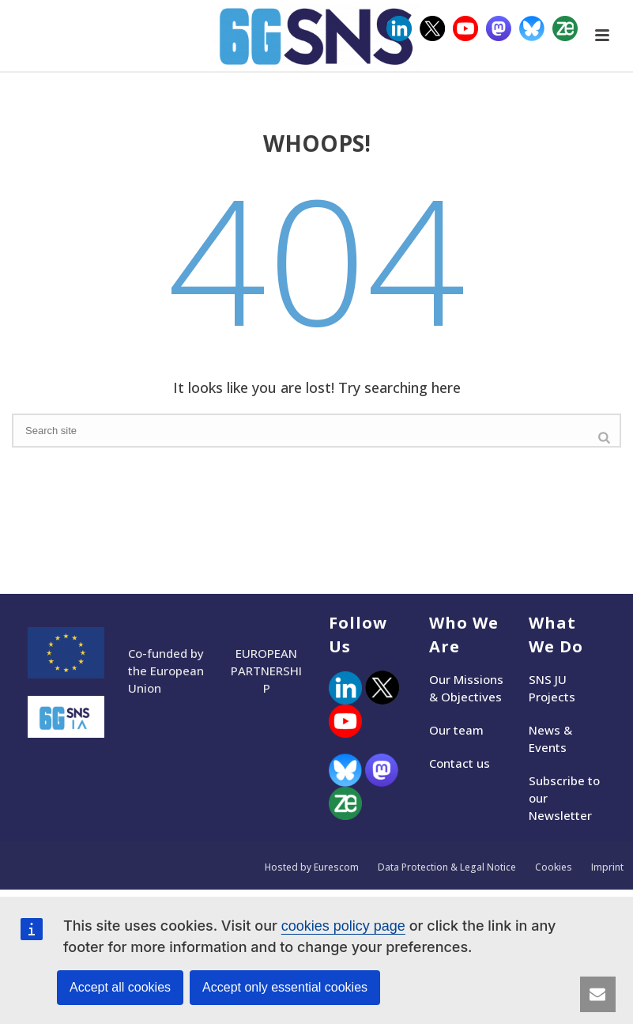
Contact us (459, 763)
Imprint (607, 867)
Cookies (553, 867)
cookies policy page (343, 926)
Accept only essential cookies (284, 987)
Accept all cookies (120, 987)
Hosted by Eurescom (312, 867)
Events (548, 747)
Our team (456, 730)
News (544, 730)
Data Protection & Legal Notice (447, 867)
